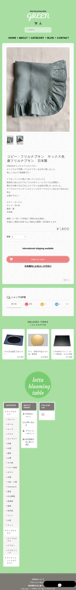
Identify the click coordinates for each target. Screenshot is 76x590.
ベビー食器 (12, 465)
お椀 (9, 445)
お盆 (9, 517)
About (23, 32)
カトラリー (12, 436)
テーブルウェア (11, 410)
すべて (14, 298)
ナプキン (11, 543)
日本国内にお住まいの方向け (38, 260)
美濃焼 (10, 498)
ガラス (10, 469)
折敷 (9, 441)
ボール (10, 421)
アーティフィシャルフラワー (11, 557)
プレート (11, 417)
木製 (9, 474)
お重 (9, 455)
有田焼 (10, 508)
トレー (10, 513)
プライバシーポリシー (29, 429)
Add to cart (38, 253)
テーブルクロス (11, 529)
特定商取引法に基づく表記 (29, 439)
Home (12, 32)
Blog (50, 32)
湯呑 (9, 489)
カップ (10, 426)
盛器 (9, 450)
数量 (8, 231)
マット (10, 522)
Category (37, 32)
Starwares (11, 484)
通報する (66, 274)
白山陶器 (11, 493)
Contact (63, 32)
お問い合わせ (29, 420)
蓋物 (9, 503)
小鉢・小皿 (12, 479)
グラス (10, 431)
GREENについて (30, 412)
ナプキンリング (12, 548)
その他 (10, 460)
